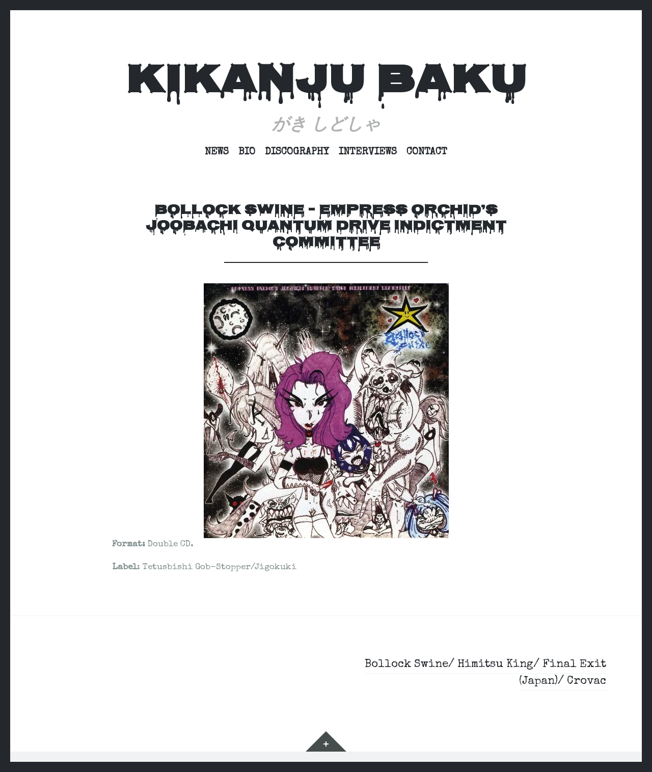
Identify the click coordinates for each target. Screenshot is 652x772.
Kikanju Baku (326, 83)
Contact (426, 152)
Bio (246, 152)
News (217, 152)
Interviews (368, 152)
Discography (297, 152)
